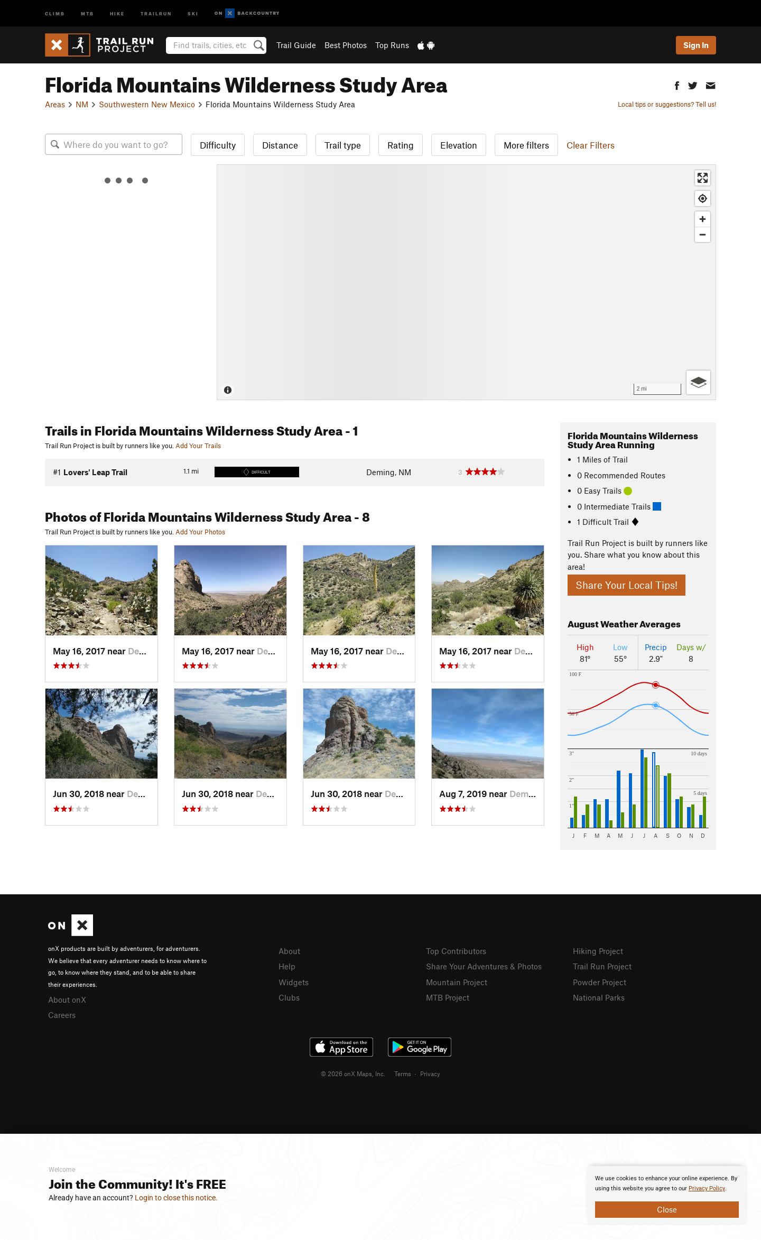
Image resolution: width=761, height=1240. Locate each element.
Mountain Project (456, 982)
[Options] (698, 382)
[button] (677, 84)
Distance (280, 145)
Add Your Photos (200, 532)
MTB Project (447, 997)
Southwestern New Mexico (147, 104)
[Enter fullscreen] (702, 178)
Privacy (430, 1073)
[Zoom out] (702, 234)
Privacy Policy (707, 1188)
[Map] (466, 282)
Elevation (458, 145)
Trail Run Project (602, 966)
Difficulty (218, 145)
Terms (402, 1073)
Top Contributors (456, 951)
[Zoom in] (702, 219)
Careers (62, 1015)
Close (667, 1209)
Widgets (294, 982)
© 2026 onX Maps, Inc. (353, 1073)
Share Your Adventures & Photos (484, 966)
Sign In (696, 45)
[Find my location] (702, 198)
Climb (55, 13)
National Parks (599, 997)
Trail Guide (296, 45)
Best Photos (345, 45)
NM (82, 104)
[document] (667, 1195)
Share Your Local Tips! (627, 585)
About (289, 951)
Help (287, 966)
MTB (87, 13)
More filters (526, 145)
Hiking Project (598, 951)
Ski (193, 13)
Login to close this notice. (176, 1197)
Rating (400, 145)
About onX (67, 999)
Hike (117, 13)
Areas (55, 104)
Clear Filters (591, 145)
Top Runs (392, 45)
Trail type (342, 145)
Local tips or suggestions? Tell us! (667, 104)
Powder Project (599, 982)
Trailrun (156, 13)
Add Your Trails (198, 445)
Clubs (289, 997)
